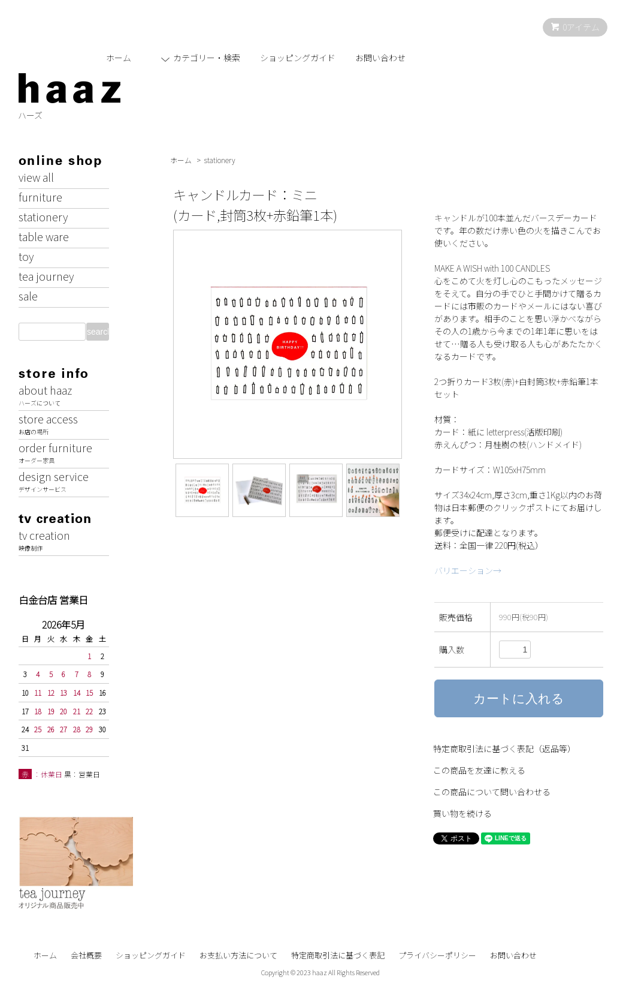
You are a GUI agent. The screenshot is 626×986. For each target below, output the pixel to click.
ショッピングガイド (297, 58)
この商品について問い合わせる (492, 792)
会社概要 (86, 955)
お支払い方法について (238, 955)
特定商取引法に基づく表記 (338, 955)
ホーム (118, 58)
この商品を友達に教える (479, 770)
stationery (219, 160)
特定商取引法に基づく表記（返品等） (504, 748)
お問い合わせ (380, 58)
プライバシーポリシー (437, 955)
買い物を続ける (462, 813)
